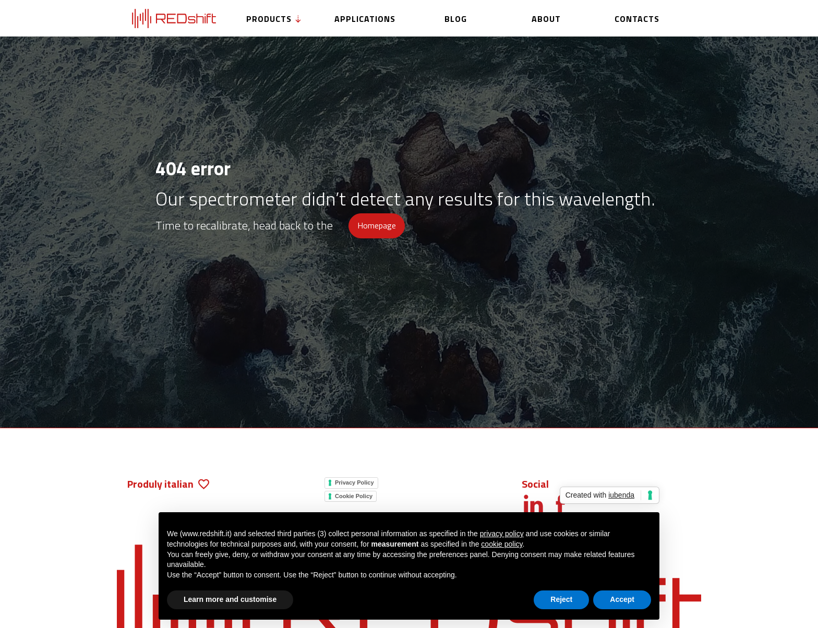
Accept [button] (622, 599)
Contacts (637, 19)
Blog (455, 19)
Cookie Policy (353, 496)
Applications (364, 19)
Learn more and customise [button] (230, 599)
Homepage (376, 225)
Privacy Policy (354, 482)
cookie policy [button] (501, 544)
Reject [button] (561, 599)
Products (274, 19)
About (546, 19)
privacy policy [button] (502, 533)
